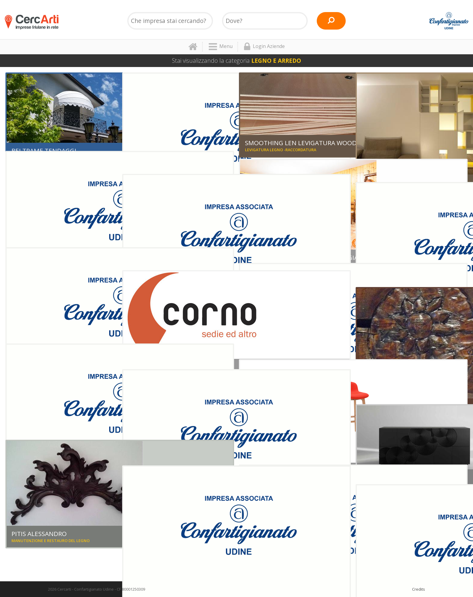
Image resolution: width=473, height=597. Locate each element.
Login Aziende (264, 47)
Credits (418, 589)
